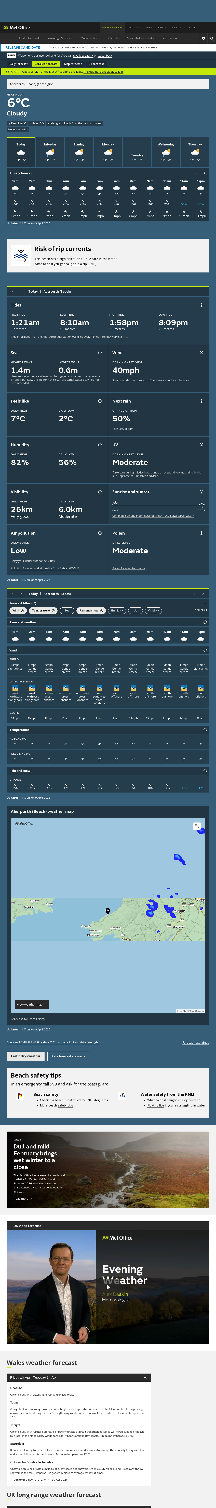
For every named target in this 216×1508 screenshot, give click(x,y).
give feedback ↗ (83, 55)
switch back (105, 55)
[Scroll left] (195, 173)
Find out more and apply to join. (103, 71)
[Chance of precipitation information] (201, 401)
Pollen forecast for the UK (128, 568)
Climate (113, 38)
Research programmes (140, 27)
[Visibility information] (100, 492)
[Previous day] (12, 291)
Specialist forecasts (140, 38)
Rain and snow (89, 611)
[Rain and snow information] (205, 771)
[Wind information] (205, 650)
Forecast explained (195, 1042)
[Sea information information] (100, 353)
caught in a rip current (183, 1100)
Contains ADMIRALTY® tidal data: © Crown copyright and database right (53, 1042)
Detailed (46, 64)
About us (177, 27)
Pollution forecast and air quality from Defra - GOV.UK (45, 568)
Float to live (155, 1105)
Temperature (42, 611)
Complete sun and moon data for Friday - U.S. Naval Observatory (153, 516)
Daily (18, 64)
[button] (108, 912)
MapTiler (182, 1011)
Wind (16, 611)
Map (73, 64)
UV (135, 610)
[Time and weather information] (205, 622)
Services (162, 27)
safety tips (65, 1105)
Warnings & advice (60, 38)
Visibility (153, 610)
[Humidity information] (100, 445)
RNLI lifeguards (97, 1100)
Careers (191, 27)
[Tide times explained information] (201, 305)
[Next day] (21, 291)
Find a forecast (29, 38)
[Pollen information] (201, 533)
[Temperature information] (205, 730)
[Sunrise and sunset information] (201, 492)
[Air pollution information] (100, 533)
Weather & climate (112, 27)
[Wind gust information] (201, 353)
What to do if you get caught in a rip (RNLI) (65, 264)
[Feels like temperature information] (100, 401)
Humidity (117, 610)
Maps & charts (90, 38)
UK (96, 64)
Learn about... (171, 38)
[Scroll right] (204, 173)
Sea (67, 610)
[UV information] (201, 445)
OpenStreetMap (197, 1011)
